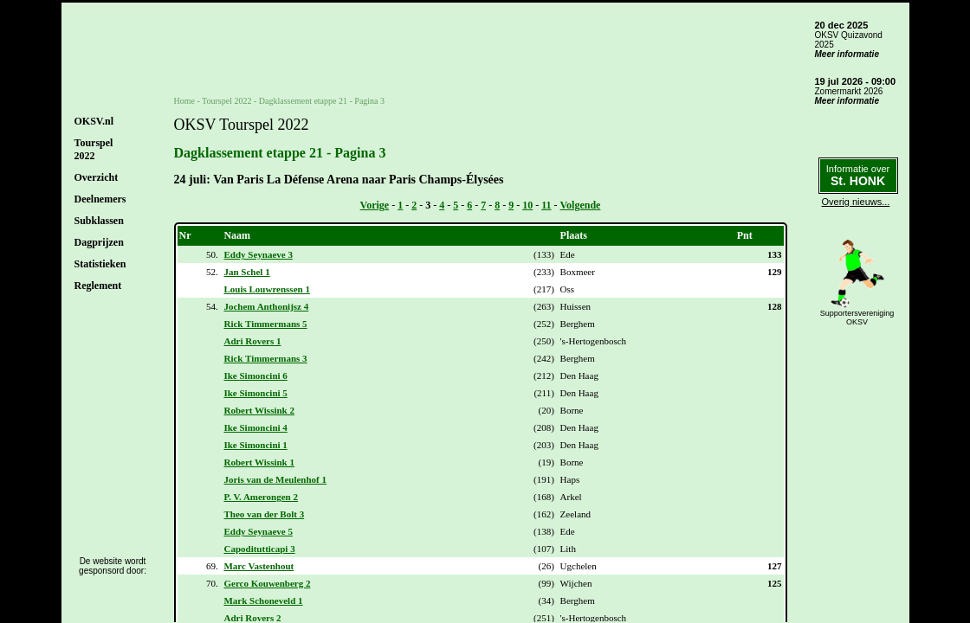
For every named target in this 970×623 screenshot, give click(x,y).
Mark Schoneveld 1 (262, 600)
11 (546, 205)
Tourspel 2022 (226, 101)
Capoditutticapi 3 (258, 548)
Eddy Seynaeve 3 (257, 254)
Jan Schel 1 (246, 272)
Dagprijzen (99, 242)
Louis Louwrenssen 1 (266, 289)
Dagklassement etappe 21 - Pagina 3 (322, 101)
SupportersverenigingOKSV (857, 317)
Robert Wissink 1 (258, 462)
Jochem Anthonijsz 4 (265, 306)
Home (184, 101)
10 (527, 205)
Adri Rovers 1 (252, 341)
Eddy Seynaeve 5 (257, 531)
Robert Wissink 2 (258, 410)
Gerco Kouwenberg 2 (266, 583)
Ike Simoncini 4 (255, 427)
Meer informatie (847, 54)
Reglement (98, 285)
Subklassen (99, 221)
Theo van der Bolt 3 (263, 514)
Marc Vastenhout (258, 566)
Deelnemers (100, 199)
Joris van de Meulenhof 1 (275, 479)
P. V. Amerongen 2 (260, 496)
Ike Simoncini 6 (255, 375)
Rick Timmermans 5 (265, 323)
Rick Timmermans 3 (265, 358)
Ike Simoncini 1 (255, 445)
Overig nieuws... (856, 201)
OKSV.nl (93, 121)
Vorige (375, 205)
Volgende (580, 205)
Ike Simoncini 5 (255, 393)
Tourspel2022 (93, 149)
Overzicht (96, 177)
